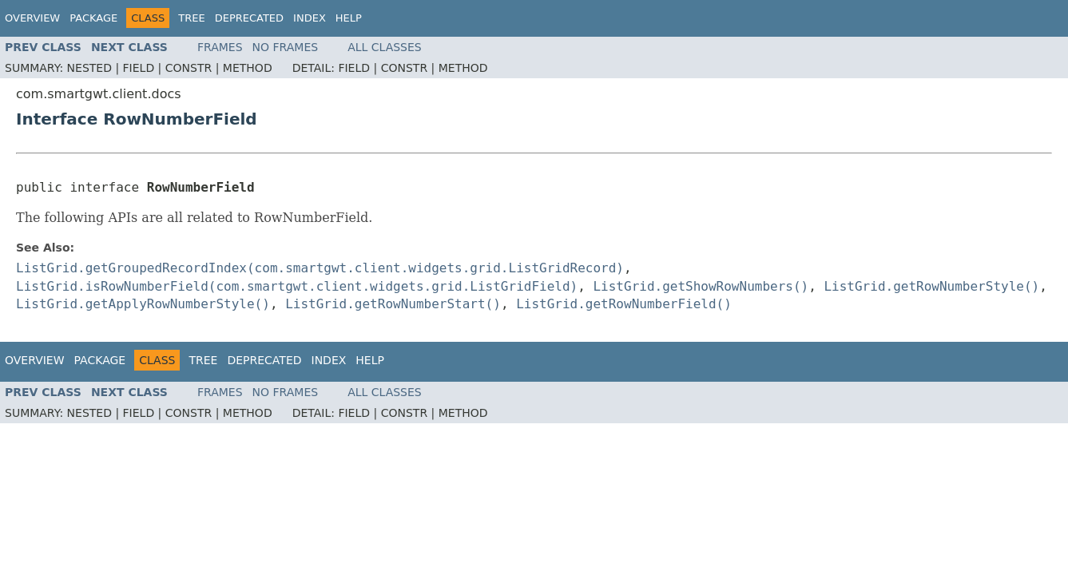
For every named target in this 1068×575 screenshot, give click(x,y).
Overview (32, 18)
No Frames (285, 47)
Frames (220, 47)
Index (309, 18)
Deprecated (249, 18)
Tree (191, 18)
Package (93, 18)
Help (348, 18)
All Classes (384, 47)
